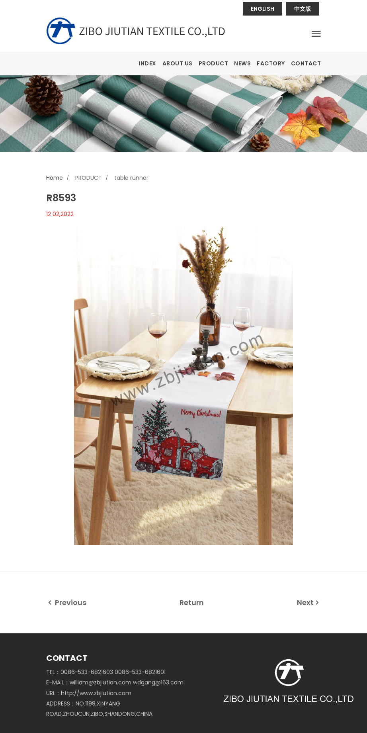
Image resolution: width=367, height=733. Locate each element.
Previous (66, 602)
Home (54, 178)
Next (309, 602)
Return (192, 602)
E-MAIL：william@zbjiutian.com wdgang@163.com (115, 682)
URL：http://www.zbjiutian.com (88, 693)
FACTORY (271, 63)
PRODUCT (213, 63)
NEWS (242, 63)
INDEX (147, 63)
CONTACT (306, 63)
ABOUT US (177, 63)
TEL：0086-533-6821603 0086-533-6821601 (106, 672)
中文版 (302, 9)
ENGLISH (262, 9)
